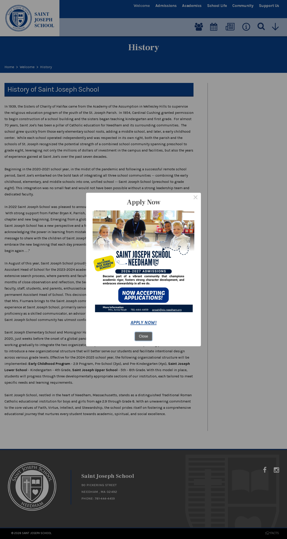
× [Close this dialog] (195, 198)
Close (143, 336)
